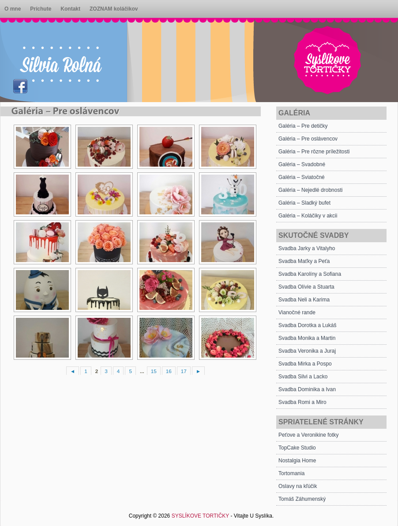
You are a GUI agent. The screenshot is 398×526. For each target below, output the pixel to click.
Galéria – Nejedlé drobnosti (310, 190)
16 (169, 371)
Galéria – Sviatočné (301, 177)
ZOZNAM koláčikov (114, 9)
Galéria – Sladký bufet (304, 203)
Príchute (40, 9)
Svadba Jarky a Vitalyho (306, 248)
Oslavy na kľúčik (297, 486)
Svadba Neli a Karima (304, 300)
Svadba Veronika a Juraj (307, 351)
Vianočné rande (296, 312)
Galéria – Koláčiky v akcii (307, 216)
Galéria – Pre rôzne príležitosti (313, 152)
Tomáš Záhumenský (302, 499)
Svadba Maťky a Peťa (304, 261)
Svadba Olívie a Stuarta (306, 287)
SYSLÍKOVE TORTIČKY (200, 516)
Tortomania (291, 473)
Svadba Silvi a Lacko (302, 377)
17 (184, 371)
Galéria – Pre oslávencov (308, 139)
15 (154, 371)
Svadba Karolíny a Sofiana (309, 274)
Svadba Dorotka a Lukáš (307, 325)
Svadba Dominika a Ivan (307, 389)
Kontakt (70, 9)
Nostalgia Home (297, 460)
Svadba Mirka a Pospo (305, 364)
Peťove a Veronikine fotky (308, 435)
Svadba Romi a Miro (302, 402)
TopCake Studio (297, 448)
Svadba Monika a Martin (306, 338)
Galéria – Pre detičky (302, 126)
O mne (12, 9)
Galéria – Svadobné (301, 164)
